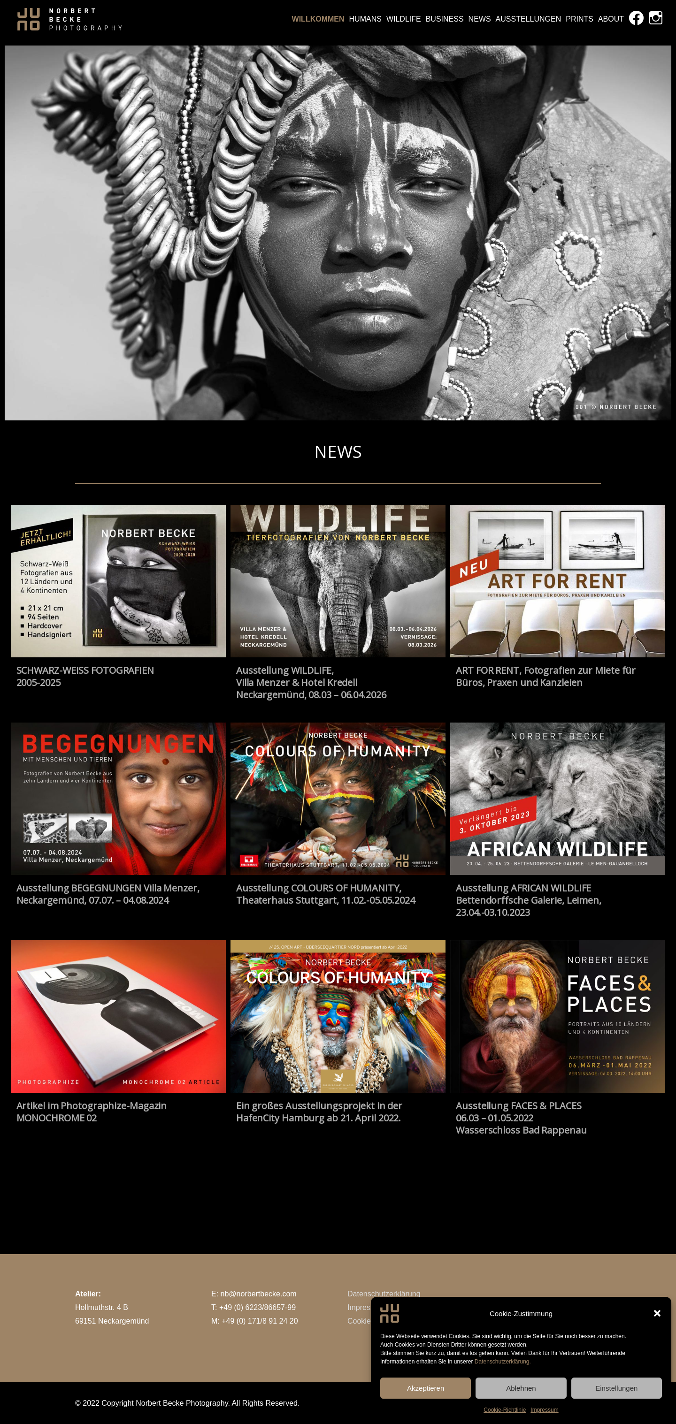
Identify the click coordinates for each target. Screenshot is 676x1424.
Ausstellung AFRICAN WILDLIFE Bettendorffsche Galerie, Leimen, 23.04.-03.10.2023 (528, 900)
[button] (657, 1341)
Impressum (365, 1307)
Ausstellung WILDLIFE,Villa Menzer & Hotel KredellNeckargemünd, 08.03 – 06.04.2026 (311, 682)
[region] (338, 233)
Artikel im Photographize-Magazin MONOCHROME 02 (91, 1111)
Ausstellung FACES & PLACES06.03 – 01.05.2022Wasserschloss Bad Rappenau (521, 1117)
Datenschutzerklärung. (503, 1389)
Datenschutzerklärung (384, 1294)
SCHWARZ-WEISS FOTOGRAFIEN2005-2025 (85, 676)
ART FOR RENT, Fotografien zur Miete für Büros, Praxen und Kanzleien (546, 676)
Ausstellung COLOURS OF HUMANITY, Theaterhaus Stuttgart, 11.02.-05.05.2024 (325, 894)
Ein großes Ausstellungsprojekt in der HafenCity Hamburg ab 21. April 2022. (319, 1111)
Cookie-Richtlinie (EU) (384, 1321)
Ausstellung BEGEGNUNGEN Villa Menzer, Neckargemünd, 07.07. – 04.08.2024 (108, 894)
